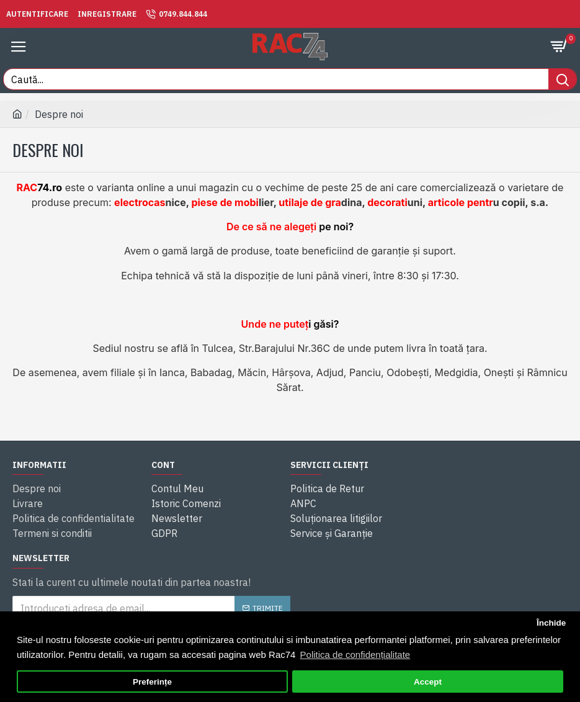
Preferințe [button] (152, 681)
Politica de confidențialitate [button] (355, 654)
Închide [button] (551, 623)
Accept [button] (428, 681)
